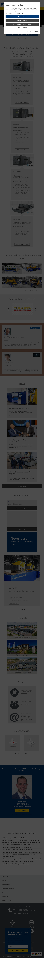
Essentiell (9, 13)
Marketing (20, 13)
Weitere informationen (22, 27)
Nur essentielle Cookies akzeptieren (22, 24)
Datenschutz (36, 31)
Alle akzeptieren (22, 16)
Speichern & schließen (22, 20)
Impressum (28, 31)
